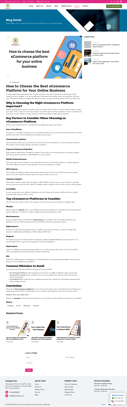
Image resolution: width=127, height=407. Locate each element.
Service (48, 6)
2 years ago (15, 82)
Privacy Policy (69, 387)
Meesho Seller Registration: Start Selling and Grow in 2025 (106, 62)
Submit (29, 370)
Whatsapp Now (118, 398)
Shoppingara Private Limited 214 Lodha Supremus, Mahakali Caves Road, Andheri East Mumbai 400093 (18, 386)
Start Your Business (114, 6)
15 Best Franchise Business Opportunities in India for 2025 (106, 54)
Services (37, 392)
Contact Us (68, 395)
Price (56, 6)
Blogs (77, 6)
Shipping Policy (69, 392)
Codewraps (46, 404)
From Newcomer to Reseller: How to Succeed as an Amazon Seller (68, 338)
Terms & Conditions (71, 384)
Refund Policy (69, 389)
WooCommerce (38, 220)
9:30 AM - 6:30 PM (43, 1)
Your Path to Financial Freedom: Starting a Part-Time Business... (41, 338)
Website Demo (66, 6)
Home (31, 6)
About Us (39, 6)
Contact (85, 6)
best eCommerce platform (24, 289)
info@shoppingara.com (16, 396)
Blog (13, 23)
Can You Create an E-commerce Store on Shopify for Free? (16, 338)
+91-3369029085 (14, 392)
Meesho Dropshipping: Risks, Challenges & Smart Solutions (106, 46)
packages (17, 298)
